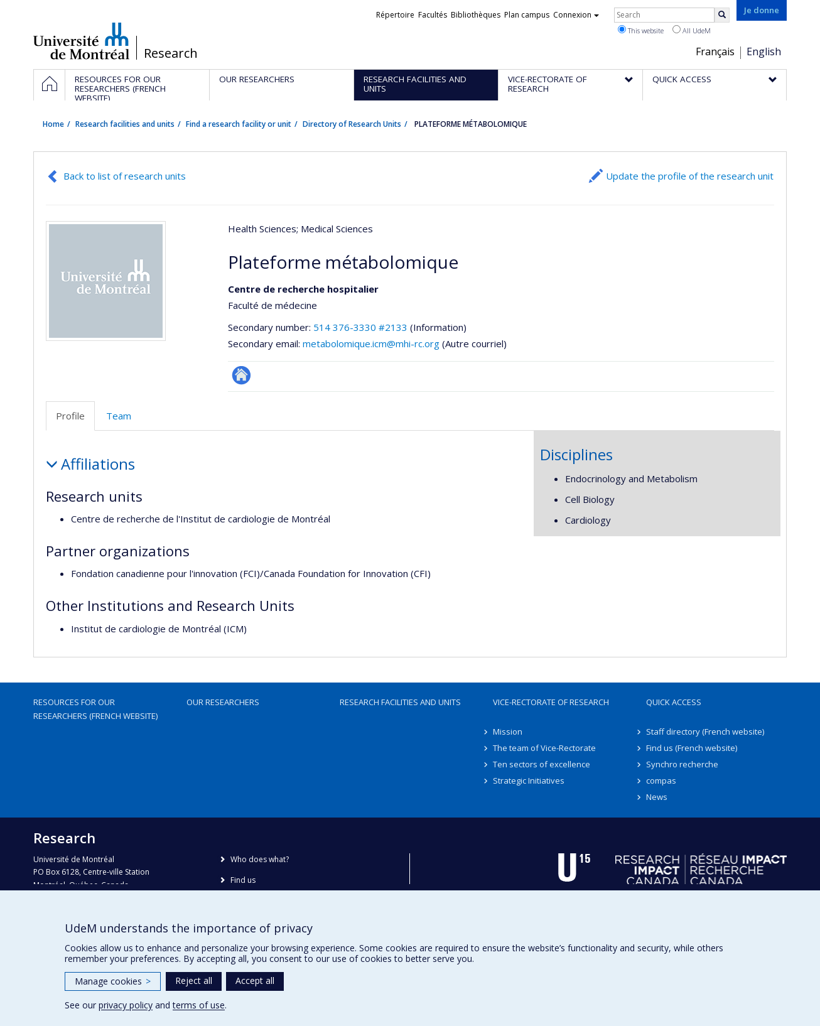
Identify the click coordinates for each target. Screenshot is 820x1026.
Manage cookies (113, 981)
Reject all (193, 980)
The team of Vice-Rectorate (544, 747)
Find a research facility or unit (238, 124)
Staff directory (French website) (705, 731)
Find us (243, 880)
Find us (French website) (691, 747)
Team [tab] (118, 415)
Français (715, 51)
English (764, 51)
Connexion (576, 14)
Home (53, 124)
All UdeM (691, 30)
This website (641, 30)
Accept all (254, 980)
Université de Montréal (81, 41)
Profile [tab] (70, 415)
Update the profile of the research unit (690, 176)
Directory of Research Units (352, 124)
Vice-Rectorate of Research (551, 702)
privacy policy (126, 1005)
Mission (507, 731)
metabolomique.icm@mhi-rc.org (371, 343)
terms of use (199, 1005)
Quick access (673, 702)
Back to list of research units (124, 176)
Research (171, 53)
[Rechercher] (722, 15)
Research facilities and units (125, 124)
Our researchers (222, 702)
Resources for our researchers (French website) (95, 708)
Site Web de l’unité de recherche (241, 375)
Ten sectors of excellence (541, 764)
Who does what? (259, 859)
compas (661, 780)
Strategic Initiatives (528, 780)
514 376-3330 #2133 (360, 327)
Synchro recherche (682, 764)
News (656, 796)
